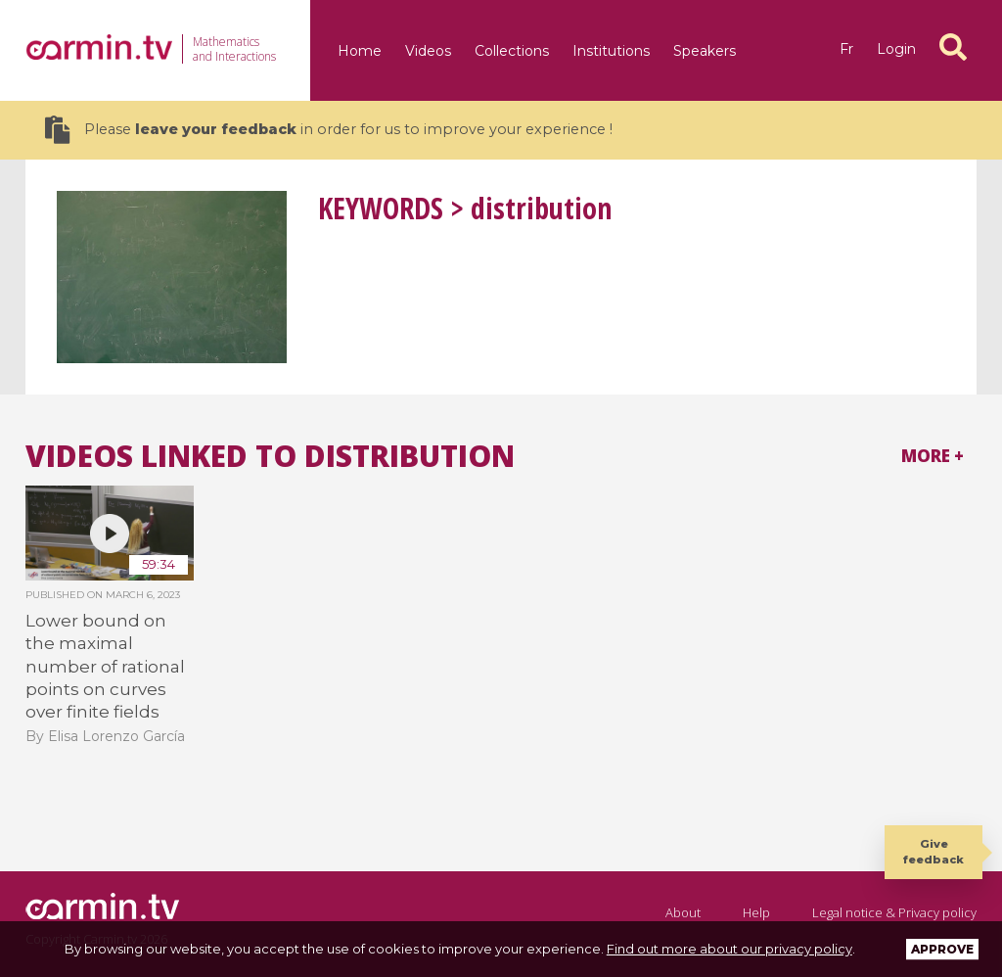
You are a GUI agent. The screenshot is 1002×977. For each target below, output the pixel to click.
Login (896, 49)
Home (360, 51)
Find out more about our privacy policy (729, 948)
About (683, 912)
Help (756, 912)
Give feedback (933, 851)
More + (932, 455)
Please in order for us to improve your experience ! (329, 130)
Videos (428, 51)
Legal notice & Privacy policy (894, 912)
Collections (512, 51)
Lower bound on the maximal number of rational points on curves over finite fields (105, 666)
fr (846, 49)
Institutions (611, 51)
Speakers (704, 51)
